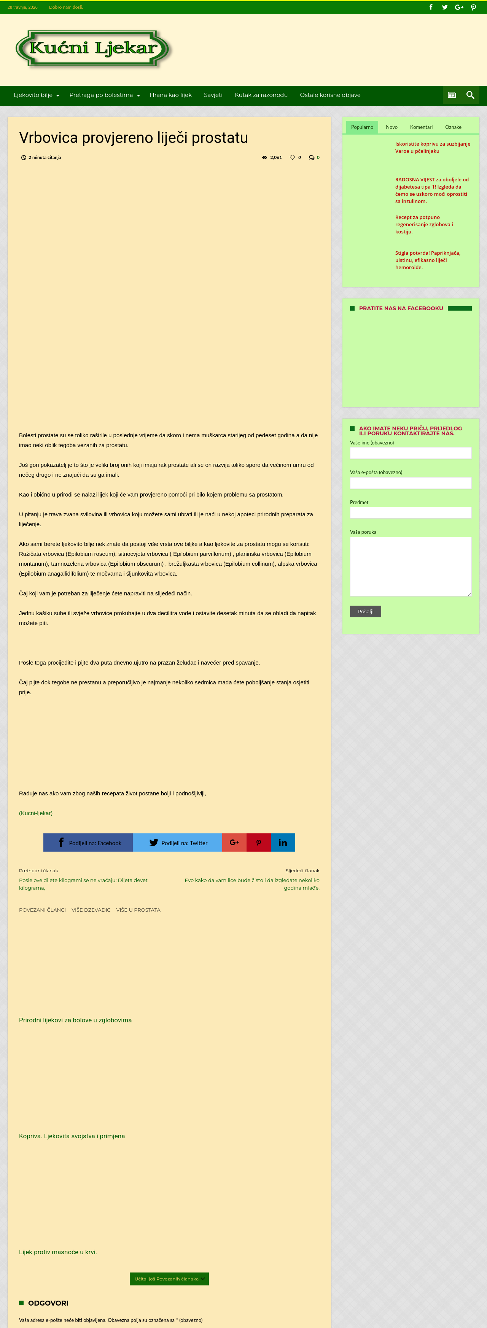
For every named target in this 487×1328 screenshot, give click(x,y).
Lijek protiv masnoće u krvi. (263, 1001)
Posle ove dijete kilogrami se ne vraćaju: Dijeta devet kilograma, (88, 879)
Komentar (41, 1089)
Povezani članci (42, 910)
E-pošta (39, 1172)
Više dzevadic (91, 910)
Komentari (421, 127)
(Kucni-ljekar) (36, 813)
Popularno (362, 127)
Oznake (453, 127)
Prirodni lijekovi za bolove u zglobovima (58, 1006)
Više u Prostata (138, 910)
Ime (35, 1149)
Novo (392, 127)
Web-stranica (32, 1195)
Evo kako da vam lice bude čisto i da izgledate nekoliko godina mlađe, (250, 879)
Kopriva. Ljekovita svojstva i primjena (161, 1006)
